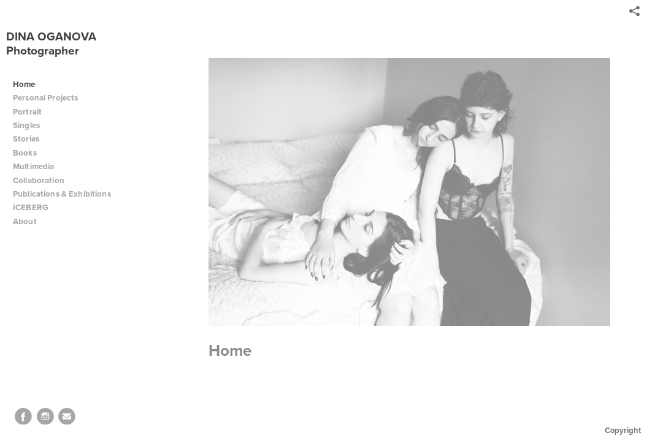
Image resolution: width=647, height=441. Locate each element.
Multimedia (33, 166)
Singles (26, 125)
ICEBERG (30, 207)
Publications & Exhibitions (62, 194)
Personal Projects (50, 98)
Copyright (623, 430)
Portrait (27, 112)
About (30, 221)
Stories (31, 139)
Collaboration (43, 180)
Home (24, 84)
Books (30, 153)
